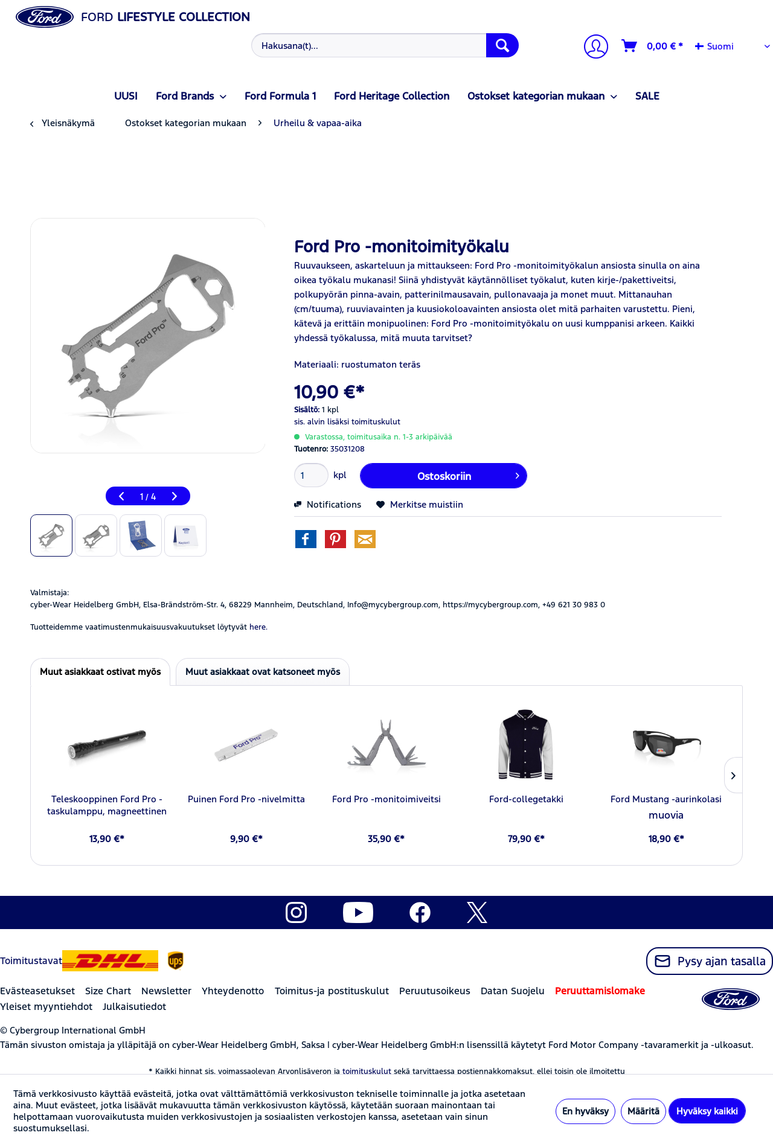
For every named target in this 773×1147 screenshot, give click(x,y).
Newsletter (166, 991)
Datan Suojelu (513, 991)
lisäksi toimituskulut (363, 422)
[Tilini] (591, 48)
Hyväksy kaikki (707, 1111)
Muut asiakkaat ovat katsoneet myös (262, 671)
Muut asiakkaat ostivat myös (100, 671)
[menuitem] (383, 45)
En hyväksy (585, 1111)
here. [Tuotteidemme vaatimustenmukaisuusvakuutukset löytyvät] (258, 627)
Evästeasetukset (37, 991)
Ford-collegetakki (526, 799)
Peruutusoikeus (434, 991)
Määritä (643, 1111)
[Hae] (502, 45)
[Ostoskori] (653, 46)
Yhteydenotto (233, 991)
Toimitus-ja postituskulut (332, 991)
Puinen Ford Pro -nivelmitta (246, 799)
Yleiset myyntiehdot (46, 1006)
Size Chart (108, 991)
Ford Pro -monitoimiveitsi (386, 799)
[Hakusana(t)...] (385, 45)
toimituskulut (366, 1071)
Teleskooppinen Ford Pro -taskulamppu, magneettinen (107, 805)
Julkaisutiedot (134, 1006)
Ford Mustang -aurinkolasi (666, 799)
